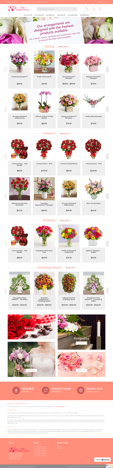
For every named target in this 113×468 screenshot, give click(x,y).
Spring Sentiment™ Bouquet (69, 117)
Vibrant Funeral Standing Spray (69, 298)
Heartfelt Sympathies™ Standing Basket (44, 299)
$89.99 (44, 123)
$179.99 (44, 171)
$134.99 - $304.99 (69, 305)
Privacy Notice (80, 466)
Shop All (62, 46)
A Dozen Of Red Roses (68, 164)
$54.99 (93, 210)
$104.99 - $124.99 (19, 305)
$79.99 (93, 123)
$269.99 (93, 171)
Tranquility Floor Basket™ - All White (19, 298)
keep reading (60, 406)
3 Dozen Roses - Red (93, 164)
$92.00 (19, 210)
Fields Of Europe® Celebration (69, 251)
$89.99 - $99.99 (69, 84)
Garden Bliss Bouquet (93, 116)
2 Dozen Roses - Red (44, 164)
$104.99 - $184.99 (44, 305)
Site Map (101, 466)
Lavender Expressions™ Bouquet (44, 204)
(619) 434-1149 (14, 2)
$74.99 (44, 84)
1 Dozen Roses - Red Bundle (19, 164)
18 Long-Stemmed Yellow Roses (20, 117)
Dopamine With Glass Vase (44, 251)
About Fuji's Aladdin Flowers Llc (18, 403)
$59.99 (93, 258)
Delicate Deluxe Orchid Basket (44, 117)
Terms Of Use (71, 466)
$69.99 (44, 258)
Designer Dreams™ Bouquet (93, 77)
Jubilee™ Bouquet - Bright (93, 251)
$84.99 (19, 84)
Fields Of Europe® (44, 77)
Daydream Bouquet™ (19, 77)
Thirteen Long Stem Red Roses (19, 204)
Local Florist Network (91, 466)
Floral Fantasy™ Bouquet (69, 77)
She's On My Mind (93, 203)
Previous (5, 69)
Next (107, 69)
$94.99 (19, 123)
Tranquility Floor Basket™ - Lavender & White (93, 299)
